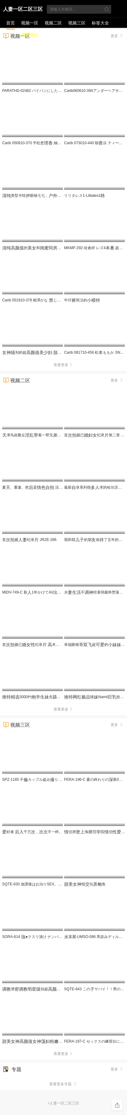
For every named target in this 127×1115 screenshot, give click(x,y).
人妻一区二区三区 (23, 9)
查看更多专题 (63, 1084)
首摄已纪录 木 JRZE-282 (42, 644)
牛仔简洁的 (82, 300)
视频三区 (76, 22)
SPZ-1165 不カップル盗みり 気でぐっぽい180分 (57, 779)
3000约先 (38, 697)
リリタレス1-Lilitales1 (84, 195)
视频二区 (53, 22)
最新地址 (29, 34)
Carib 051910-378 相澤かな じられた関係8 (39, 300)
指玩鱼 (85, 884)
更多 (117, 380)
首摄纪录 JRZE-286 (29, 540)
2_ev (47, 1041)
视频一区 (29, 22)
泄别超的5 (43, 989)
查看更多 (63, 365)
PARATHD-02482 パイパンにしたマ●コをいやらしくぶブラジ (55, 91)
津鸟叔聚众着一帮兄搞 (36, 435)
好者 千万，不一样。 (32, 832)
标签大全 (100, 22)
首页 (10, 22)
